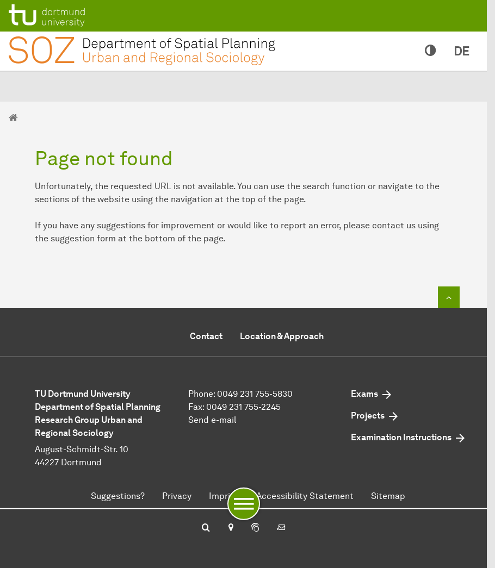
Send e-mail (212, 420)
